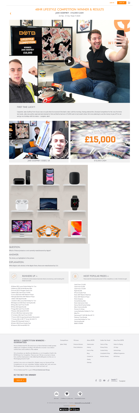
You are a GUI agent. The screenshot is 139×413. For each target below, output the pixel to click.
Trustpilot (122, 381)
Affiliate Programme (119, 353)
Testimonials (90, 344)
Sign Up (20, 380)
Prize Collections (78, 347)
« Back (10, 13)
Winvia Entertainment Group (41, 370)
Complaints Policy (105, 353)
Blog (88, 353)
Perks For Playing (118, 344)
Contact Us (90, 356)
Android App (117, 350)
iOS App (116, 347)
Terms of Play (104, 344)
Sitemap (89, 362)
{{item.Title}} (63, 344)
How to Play (90, 350)
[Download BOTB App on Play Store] (75, 409)
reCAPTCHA (72, 405)
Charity (89, 359)
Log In (112, 3)
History (89, 347)
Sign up (121, 3)
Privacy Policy (104, 347)
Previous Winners (78, 344)
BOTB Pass (117, 356)
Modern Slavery (104, 356)
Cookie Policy (104, 350)
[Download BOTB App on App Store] (64, 409)
